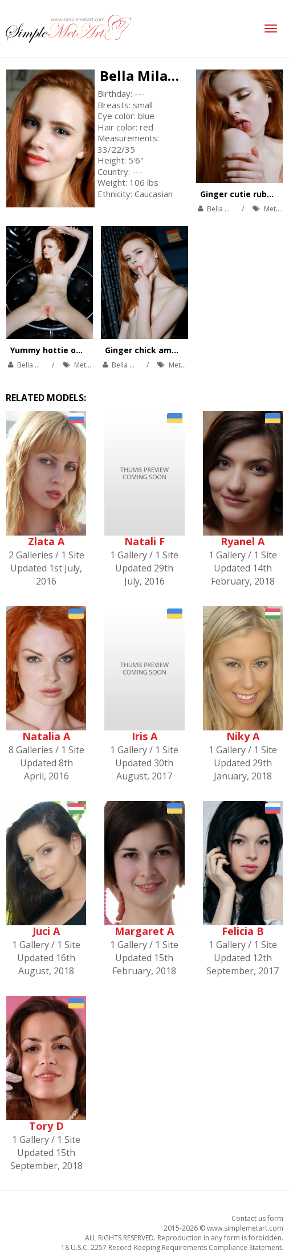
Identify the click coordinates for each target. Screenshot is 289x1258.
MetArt (275, 209)
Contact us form (257, 1218)
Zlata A (46, 541)
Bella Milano (142, 75)
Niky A (242, 736)
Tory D (46, 1126)
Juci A (46, 931)
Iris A (144, 736)
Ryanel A (242, 541)
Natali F (144, 541)
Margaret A (144, 931)
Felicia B (243, 931)
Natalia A (46, 736)
